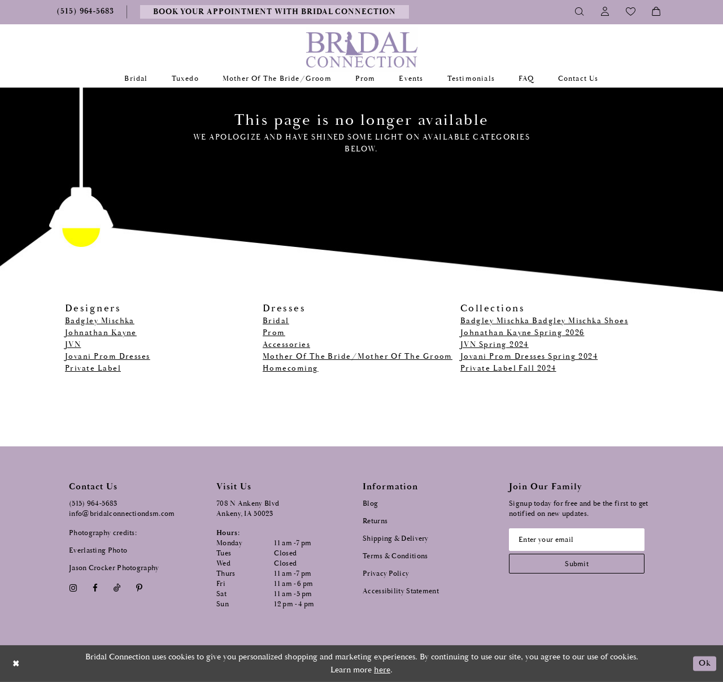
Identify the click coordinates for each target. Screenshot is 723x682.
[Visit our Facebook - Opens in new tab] (95, 588)
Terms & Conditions (395, 556)
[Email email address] (576, 539)
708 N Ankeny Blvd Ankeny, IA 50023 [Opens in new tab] (247, 509)
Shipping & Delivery (396, 539)
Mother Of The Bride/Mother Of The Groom (357, 356)
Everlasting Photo (98, 550)
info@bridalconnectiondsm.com (122, 514)
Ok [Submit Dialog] (705, 663)
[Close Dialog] (16, 664)
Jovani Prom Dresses (107, 356)
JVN (73, 345)
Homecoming (291, 368)
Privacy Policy (386, 574)
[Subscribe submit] (576, 564)
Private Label (93, 368)
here (382, 669)
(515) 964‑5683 (93, 504)
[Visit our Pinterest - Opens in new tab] (139, 588)
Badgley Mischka (99, 321)
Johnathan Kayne (101, 333)
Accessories (286, 345)
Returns (375, 521)
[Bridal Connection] (362, 49)
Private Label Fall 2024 (508, 368)
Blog (370, 504)
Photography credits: (103, 533)
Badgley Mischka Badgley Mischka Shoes (544, 321)
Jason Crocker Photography (114, 568)
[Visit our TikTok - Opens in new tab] (117, 588)
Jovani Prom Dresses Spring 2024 (529, 356)
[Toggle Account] (605, 12)
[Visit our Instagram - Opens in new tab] (73, 588)
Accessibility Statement (401, 591)
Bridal (276, 321)
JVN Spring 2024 (494, 345)
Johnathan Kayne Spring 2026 (522, 333)
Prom (274, 333)
